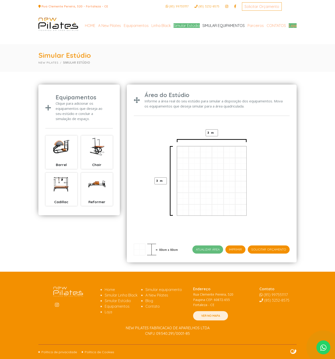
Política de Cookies (99, 352)
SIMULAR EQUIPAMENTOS (223, 44)
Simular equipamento (163, 305)
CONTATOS (276, 44)
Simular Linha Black (121, 311)
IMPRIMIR (235, 249)
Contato (152, 322)
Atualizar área (208, 249)
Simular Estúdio (187, 44)
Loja (293, 44)
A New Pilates (109, 44)
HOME (90, 44)
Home (110, 305)
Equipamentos (136, 44)
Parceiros (256, 44)
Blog (149, 316)
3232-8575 (208, 6)
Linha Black (161, 44)
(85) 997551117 (179, 6)
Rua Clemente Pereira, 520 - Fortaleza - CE (74, 6)
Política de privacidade (59, 352)
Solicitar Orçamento (262, 6)
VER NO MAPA (210, 331)
